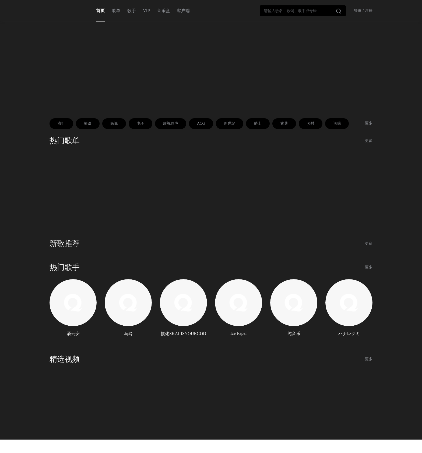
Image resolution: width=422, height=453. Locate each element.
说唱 (337, 123)
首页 (100, 10)
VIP (146, 10)
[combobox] (303, 10)
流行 (61, 123)
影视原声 (170, 123)
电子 (140, 123)
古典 (284, 123)
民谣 (114, 123)
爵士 (258, 123)
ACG (201, 123)
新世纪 (229, 123)
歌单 (116, 10)
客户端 (183, 10)
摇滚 (88, 123)
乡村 (310, 123)
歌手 (131, 10)
